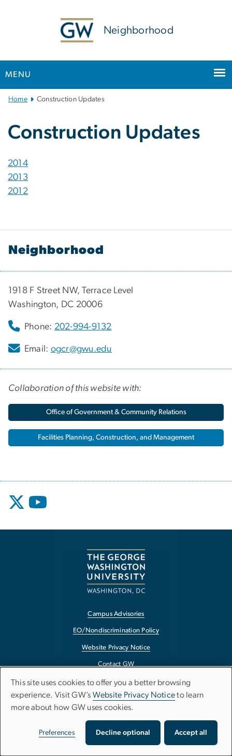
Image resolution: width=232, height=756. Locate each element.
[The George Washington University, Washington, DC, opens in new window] (116, 571)
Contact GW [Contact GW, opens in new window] (116, 664)
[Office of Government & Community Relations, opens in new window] (116, 412)
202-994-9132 (83, 326)
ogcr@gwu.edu (81, 349)
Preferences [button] (57, 732)
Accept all (191, 732)
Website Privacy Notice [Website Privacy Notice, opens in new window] (116, 647)
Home (17, 99)
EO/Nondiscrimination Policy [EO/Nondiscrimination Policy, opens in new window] (116, 630)
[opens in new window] (17, 510)
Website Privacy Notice (134, 695)
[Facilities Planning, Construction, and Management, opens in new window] (116, 437)
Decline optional (123, 732)
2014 (18, 163)
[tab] (116, 164)
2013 (18, 177)
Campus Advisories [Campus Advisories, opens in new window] (116, 614)
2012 (18, 191)
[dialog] (116, 711)
